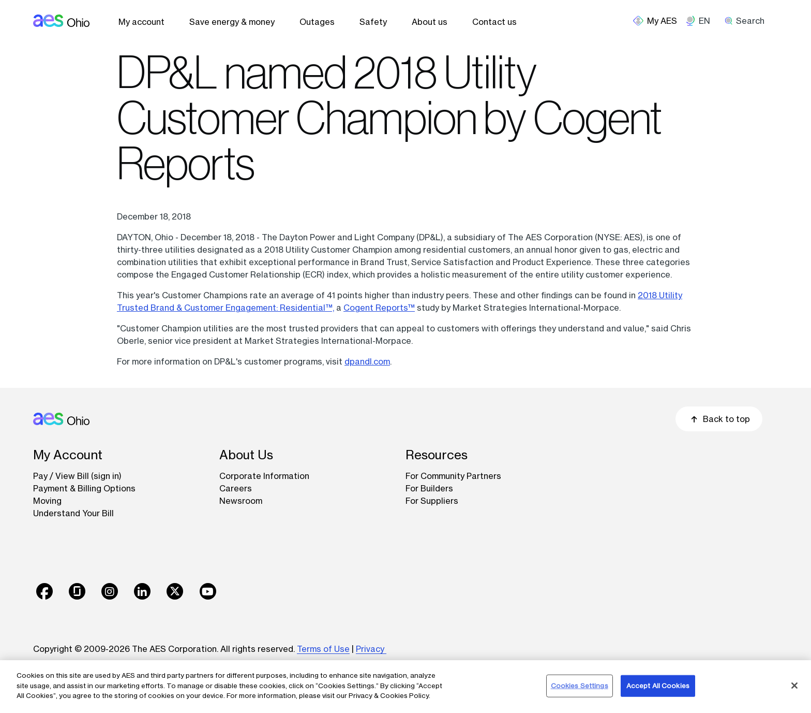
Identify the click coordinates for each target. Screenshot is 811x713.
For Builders (429, 488)
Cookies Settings (579, 685)
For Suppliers (432, 501)
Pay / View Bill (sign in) (77, 476)
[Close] (794, 685)
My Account (67, 454)
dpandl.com (367, 361)
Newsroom (240, 501)
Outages (317, 22)
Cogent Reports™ (379, 307)
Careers (235, 488)
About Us (246, 454)
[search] (748, 20)
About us (429, 22)
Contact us (494, 22)
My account (141, 22)
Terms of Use (323, 649)
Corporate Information (264, 476)
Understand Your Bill (73, 513)
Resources (437, 454)
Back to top (719, 419)
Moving (47, 501)
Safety (373, 22)
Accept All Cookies (657, 685)
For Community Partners (453, 476)
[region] (405, 686)
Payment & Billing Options (84, 488)
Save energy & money (232, 22)
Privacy (371, 649)
